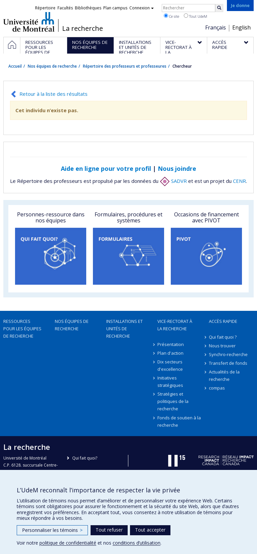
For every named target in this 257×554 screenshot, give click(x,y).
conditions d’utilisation (136, 543)
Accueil (15, 66)
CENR (239, 181)
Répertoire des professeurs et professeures (124, 66)
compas (217, 388)
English (241, 27)
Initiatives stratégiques (170, 381)
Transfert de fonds (228, 363)
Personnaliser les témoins (52, 530)
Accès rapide (223, 321)
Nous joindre (177, 168)
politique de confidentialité (67, 543)
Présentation (170, 344)
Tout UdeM (195, 16)
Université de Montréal (28, 22)
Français (215, 27)
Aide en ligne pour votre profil (106, 168)
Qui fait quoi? (84, 458)
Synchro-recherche (228, 354)
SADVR (173, 181)
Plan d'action (170, 353)
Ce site (171, 16)
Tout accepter (150, 530)
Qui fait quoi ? (223, 337)
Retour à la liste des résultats (53, 93)
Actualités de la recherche (224, 375)
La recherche (82, 28)
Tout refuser (109, 530)
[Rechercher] (219, 8)
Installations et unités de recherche (124, 328)
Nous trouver (222, 346)
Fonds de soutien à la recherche (179, 421)
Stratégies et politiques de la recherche (172, 401)
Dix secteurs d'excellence (170, 365)
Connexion (141, 8)
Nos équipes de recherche (52, 66)
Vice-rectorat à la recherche (174, 325)
